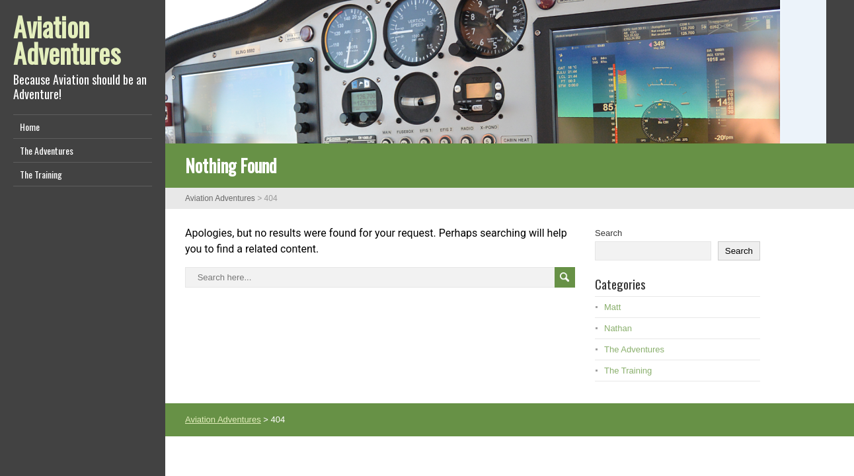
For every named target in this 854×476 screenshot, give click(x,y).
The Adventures (46, 150)
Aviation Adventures (66, 40)
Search (608, 233)
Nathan (618, 328)
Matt (612, 307)
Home (30, 127)
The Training (41, 174)
